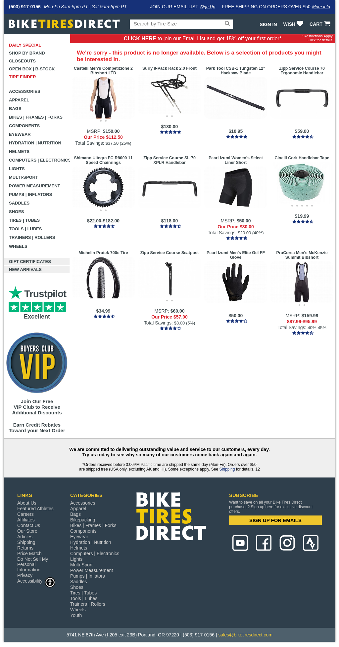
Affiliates (26, 519)
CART (321, 24)
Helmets (19, 151)
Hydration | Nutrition (35, 142)
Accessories (24, 91)
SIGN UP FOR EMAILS (275, 520)
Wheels (18, 246)
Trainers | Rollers (32, 237)
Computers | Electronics (39, 160)
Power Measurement (34, 185)
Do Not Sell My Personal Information (32, 564)
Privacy (24, 575)
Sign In (268, 24)
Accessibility (36, 581)
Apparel (19, 99)
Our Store (27, 531)
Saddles (19, 203)
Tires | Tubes (24, 220)
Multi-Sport (23, 177)
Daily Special (25, 45)
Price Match (29, 553)
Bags (15, 108)
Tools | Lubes (25, 228)
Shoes (16, 211)
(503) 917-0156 (25, 6)
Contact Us (28, 525)
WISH (294, 24)
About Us (26, 503)
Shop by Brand (27, 53)
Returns (25, 548)
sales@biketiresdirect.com (245, 634)
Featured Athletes (35, 508)
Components (24, 125)
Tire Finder (22, 76)
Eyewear (20, 134)
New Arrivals (25, 269)
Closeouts (22, 60)
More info (321, 6)
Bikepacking (82, 519)
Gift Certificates (30, 261)
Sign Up (207, 6)
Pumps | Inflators (30, 194)
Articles (24, 536)
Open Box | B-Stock (32, 68)
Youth (76, 615)
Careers (25, 514)
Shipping (227, 469)
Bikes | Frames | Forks (36, 117)
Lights (17, 168)
